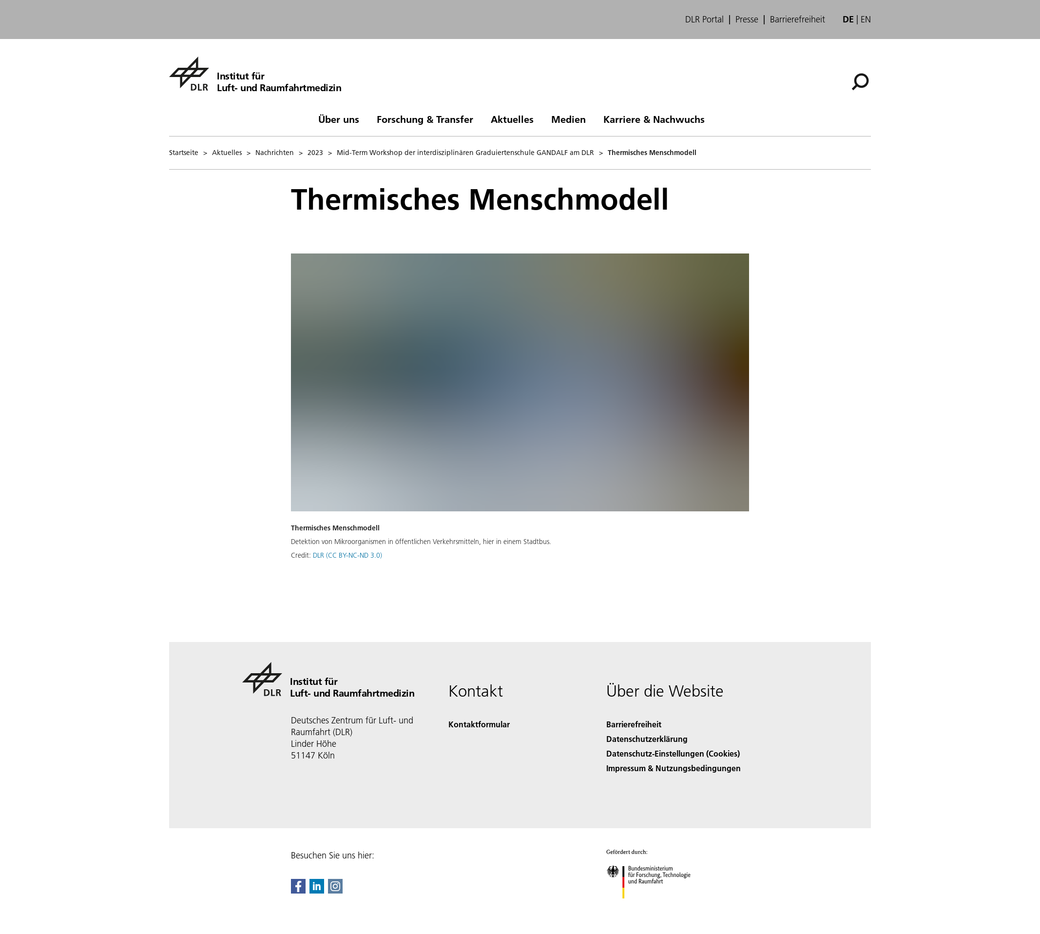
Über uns (338, 119)
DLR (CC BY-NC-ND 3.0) (347, 555)
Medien (568, 119)
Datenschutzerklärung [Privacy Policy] (647, 739)
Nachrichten (274, 152)
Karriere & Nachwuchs (654, 119)
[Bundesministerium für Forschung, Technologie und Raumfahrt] (654, 907)
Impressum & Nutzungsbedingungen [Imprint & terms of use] (673, 768)
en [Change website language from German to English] (866, 19)
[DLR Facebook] (298, 890)
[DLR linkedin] (316, 890)
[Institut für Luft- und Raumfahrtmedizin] (255, 74)
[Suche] (860, 82)
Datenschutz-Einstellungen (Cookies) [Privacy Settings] (673, 753)
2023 (315, 152)
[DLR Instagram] (335, 890)
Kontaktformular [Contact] (479, 724)
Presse (746, 19)
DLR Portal (704, 19)
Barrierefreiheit (797, 19)
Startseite (183, 152)
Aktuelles (512, 119)
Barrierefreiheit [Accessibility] (633, 724)
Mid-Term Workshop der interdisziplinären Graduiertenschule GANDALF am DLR (465, 152)
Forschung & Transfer (425, 119)
